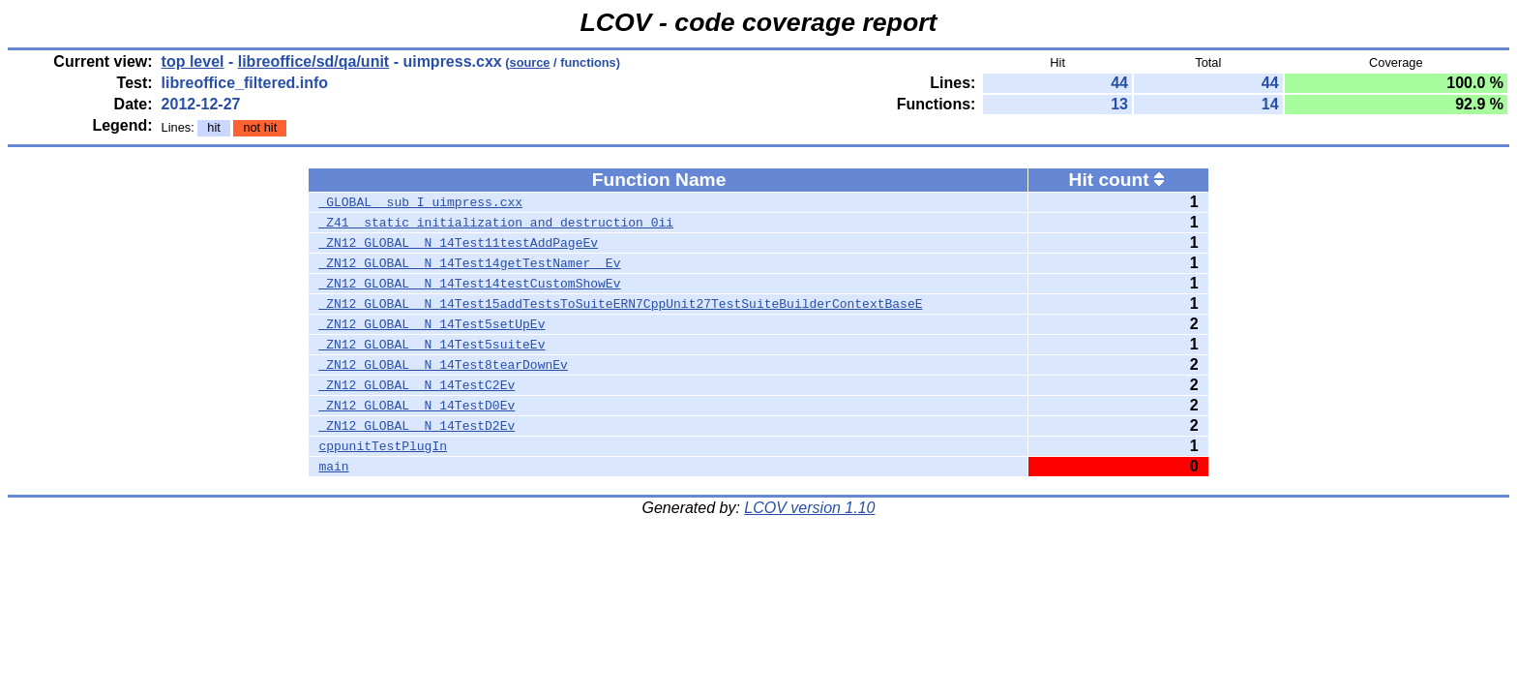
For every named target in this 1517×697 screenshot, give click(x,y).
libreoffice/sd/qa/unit (313, 61)
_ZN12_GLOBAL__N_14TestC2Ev (416, 385)
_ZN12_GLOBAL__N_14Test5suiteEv (431, 344)
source (530, 62)
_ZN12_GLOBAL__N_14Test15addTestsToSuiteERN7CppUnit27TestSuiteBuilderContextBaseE (620, 304)
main (333, 466)
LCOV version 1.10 (809, 508)
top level (193, 61)
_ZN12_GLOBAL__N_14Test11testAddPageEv (458, 243)
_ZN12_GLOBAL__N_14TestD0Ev (416, 405)
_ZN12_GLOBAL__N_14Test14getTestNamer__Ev (469, 263)
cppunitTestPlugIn (382, 446)
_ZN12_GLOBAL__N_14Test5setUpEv (431, 324)
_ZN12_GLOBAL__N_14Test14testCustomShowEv (469, 283)
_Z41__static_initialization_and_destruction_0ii (495, 222)
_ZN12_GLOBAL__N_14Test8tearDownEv (442, 365)
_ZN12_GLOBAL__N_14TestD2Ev (416, 426)
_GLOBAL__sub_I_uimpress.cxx (420, 202)
